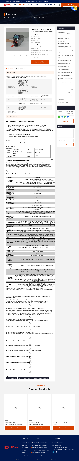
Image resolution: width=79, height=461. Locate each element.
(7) (64, 83)
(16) (64, 69)
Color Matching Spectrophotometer (20, 17)
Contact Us (24, 450)
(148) (65, 51)
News (44, 4)
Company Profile (25, 442)
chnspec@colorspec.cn (31, 1)
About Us (37, 4)
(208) (64, 33)
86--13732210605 (43, 1)
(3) (63, 102)
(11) (65, 72)
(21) (63, 42)
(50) (65, 56)
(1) (65, 89)
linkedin (53, 452)
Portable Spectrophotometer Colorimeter (40, 450)
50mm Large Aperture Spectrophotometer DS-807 (63, 423)
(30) (63, 66)
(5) (65, 79)
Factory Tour (24, 445)
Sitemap (23, 452)
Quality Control (25, 447)
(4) (64, 92)
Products (22, 4)
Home (14, 4)
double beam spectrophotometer (41, 378)
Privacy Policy (25, 455)
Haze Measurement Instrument (38, 452)
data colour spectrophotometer (25, 378)
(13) (64, 63)
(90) (64, 60)
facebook (56, 452)
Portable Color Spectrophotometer (39, 442)
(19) (65, 86)
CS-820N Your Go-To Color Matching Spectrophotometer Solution (38, 423)
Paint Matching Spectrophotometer (39, 447)
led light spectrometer (11, 378)
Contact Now (66, 121)
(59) (64, 47)
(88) (63, 37)
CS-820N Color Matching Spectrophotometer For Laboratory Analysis (13, 423)
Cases (50, 4)
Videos (30, 4)
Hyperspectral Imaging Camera (38, 455)
